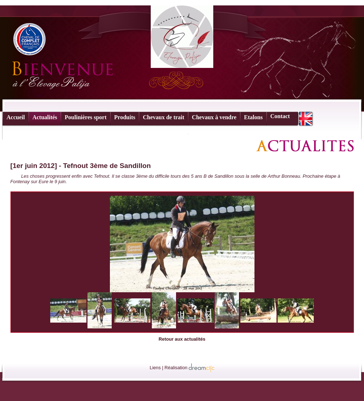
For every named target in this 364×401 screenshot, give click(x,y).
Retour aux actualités (182, 339)
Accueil (16, 117)
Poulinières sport (86, 117)
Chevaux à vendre (214, 117)
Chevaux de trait (163, 117)
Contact (280, 116)
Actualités (45, 117)
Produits (124, 117)
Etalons (253, 117)
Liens (155, 367)
